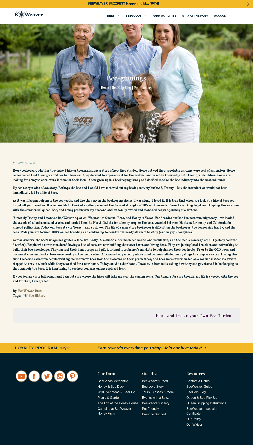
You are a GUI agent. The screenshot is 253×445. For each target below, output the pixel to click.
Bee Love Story (153, 386)
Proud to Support (154, 414)
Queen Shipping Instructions (206, 403)
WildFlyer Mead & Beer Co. (117, 392)
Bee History (36, 296)
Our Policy (193, 419)
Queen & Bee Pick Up (201, 397)
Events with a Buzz (155, 397)
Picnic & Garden (109, 397)
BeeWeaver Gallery (155, 403)
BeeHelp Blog (196, 392)
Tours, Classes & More (158, 392)
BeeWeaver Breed (155, 381)
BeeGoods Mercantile (113, 381)
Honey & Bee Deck (111, 386)
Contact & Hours (198, 381)
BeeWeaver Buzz (30, 291)
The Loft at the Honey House (118, 403)
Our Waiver (194, 424)
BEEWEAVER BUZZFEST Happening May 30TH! (123, 3)
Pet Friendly (150, 408)
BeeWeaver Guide (199, 386)
